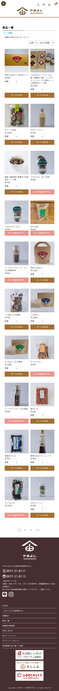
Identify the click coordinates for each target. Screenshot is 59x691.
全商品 (10, 33)
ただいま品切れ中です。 (42, 192)
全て (4, 33)
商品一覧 (5, 620)
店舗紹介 (5, 615)
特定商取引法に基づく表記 (12, 645)
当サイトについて (9, 635)
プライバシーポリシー (11, 640)
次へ (38, 529)
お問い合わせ (7, 630)
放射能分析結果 (8, 625)
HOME (5, 605)
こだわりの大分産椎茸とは (12, 610)
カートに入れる (16, 95)
